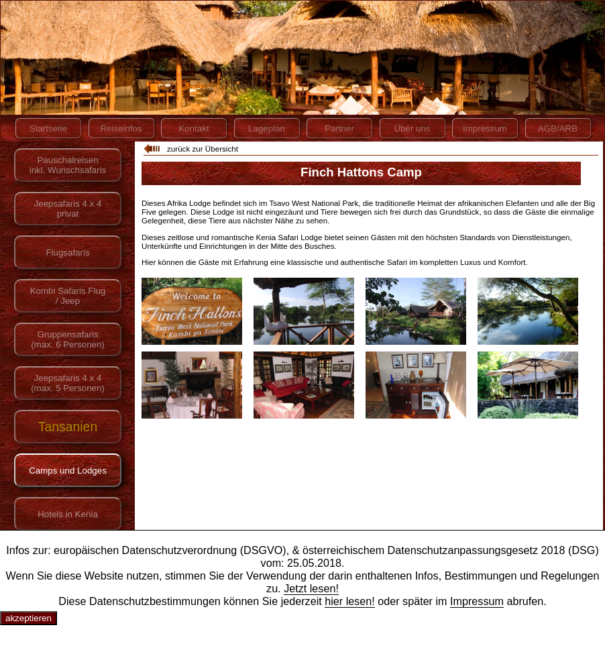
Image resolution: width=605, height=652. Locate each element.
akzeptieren (28, 618)
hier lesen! (350, 601)
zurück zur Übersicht (202, 148)
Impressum (477, 601)
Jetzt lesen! (311, 588)
